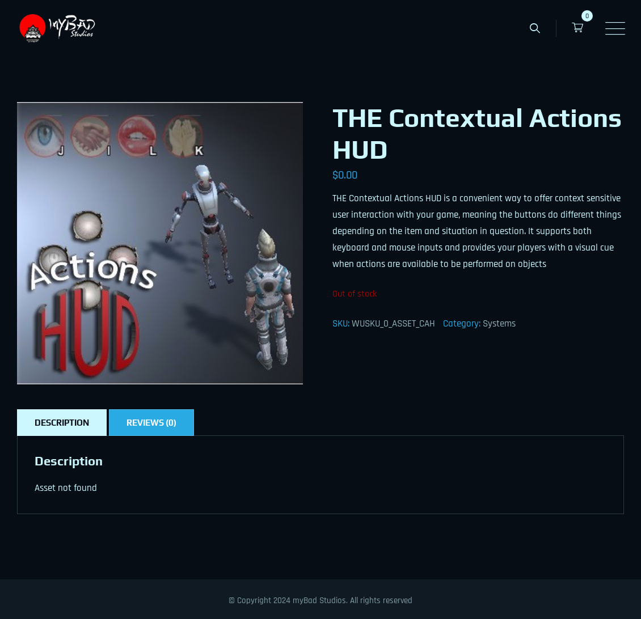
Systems (499, 323)
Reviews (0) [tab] (151, 422)
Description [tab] (62, 422)
